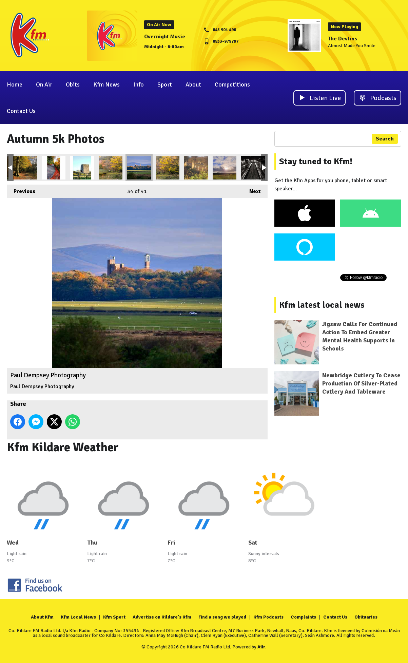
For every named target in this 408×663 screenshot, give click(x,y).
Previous (21, 190)
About (193, 84)
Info (138, 84)
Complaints (303, 617)
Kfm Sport (114, 617)
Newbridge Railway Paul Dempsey (253, 167)
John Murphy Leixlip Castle (196, 167)
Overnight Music (164, 36)
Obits (73, 84)
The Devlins (342, 38)
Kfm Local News (78, 617)
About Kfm (42, 617)
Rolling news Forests (167, 167)
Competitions (232, 84)
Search (385, 138)
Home (14, 84)
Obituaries (365, 617)
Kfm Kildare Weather (63, 447)
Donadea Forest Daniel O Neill (110, 167)
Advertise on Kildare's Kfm (162, 617)
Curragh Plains (224, 167)
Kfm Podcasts (268, 617)
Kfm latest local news (322, 305)
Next (251, 190)
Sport (164, 84)
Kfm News (106, 84)
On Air (44, 84)
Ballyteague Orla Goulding (53, 167)
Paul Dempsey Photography (139, 167)
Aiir (261, 647)
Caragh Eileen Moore (25, 167)
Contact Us (21, 111)
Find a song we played (222, 617)
